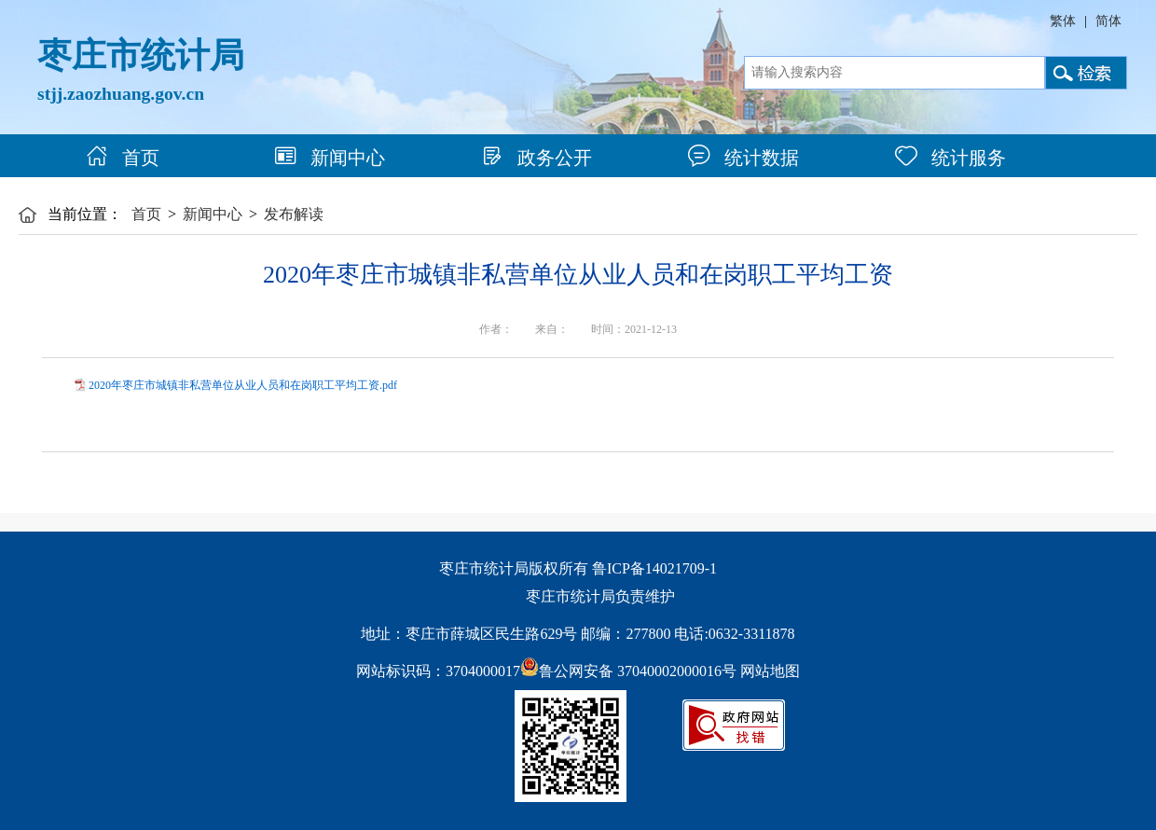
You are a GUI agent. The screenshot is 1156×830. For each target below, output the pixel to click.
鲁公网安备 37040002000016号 (628, 671)
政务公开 (536, 157)
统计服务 (950, 157)
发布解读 (293, 214)
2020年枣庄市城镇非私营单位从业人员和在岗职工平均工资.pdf (243, 385)
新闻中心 (329, 157)
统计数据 (743, 157)
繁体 (1063, 21)
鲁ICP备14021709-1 (654, 568)
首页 (122, 157)
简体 (1108, 21)
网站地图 (770, 671)
